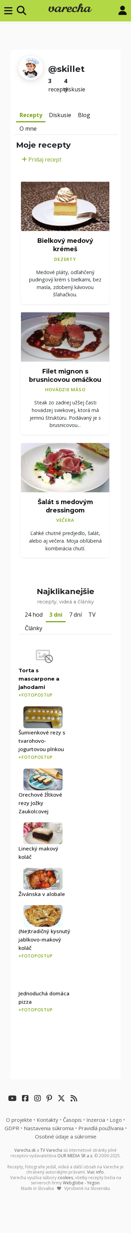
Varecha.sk (25, 1150)
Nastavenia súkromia (49, 1128)
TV (92, 614)
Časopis (72, 1119)
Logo (116, 1119)
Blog (84, 115)
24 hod (34, 614)
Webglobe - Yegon (81, 1183)
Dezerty (65, 259)
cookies (65, 1178)
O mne (28, 128)
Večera (65, 520)
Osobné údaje (65, 1136)
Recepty (31, 115)
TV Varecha (51, 1150)
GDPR (12, 1128)
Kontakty (47, 1119)
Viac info (95, 1172)
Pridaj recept (41, 159)
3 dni (56, 614)
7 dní (75, 614)
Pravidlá (101, 1128)
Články (33, 628)
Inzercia (95, 1119)
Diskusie (60, 115)
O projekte (19, 1119)
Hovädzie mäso (65, 389)
